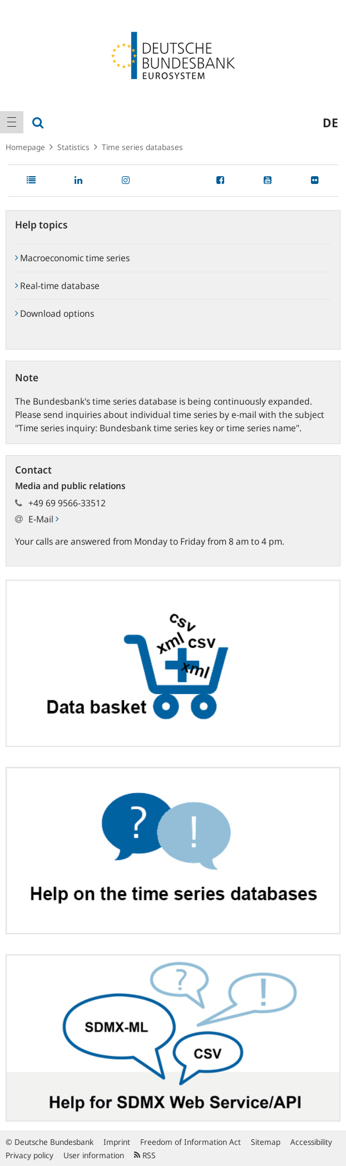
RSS (145, 1155)
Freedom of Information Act (190, 1142)
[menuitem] (11, 122)
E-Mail (43, 519)
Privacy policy (29, 1155)
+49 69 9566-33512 (67, 503)
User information (93, 1155)
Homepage (25, 147)
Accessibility (311, 1142)
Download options (54, 313)
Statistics (73, 147)
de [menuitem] (330, 122)
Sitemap (265, 1142)
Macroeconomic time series (72, 258)
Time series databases (142, 147)
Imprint (116, 1142)
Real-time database (57, 286)
